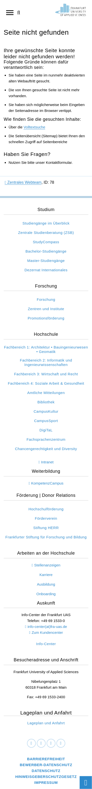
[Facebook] (31, 743)
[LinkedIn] (41, 743)
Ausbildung (46, 584)
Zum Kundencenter (47, 632)
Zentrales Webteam (23, 182)
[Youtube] (61, 743)
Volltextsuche (34, 127)
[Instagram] (51, 743)
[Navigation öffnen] (9, 12)
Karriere (46, 575)
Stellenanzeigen (47, 565)
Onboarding (45, 594)
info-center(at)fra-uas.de (47, 626)
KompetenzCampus (47, 483)
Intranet (47, 462)
